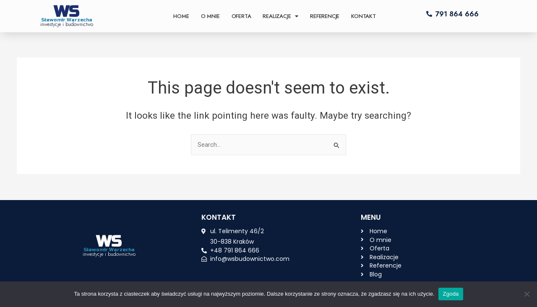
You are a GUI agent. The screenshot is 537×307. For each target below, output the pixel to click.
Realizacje (280, 16)
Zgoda (451, 294)
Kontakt (363, 16)
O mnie (210, 16)
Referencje (324, 16)
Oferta (241, 16)
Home (181, 16)
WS (66, 12)
